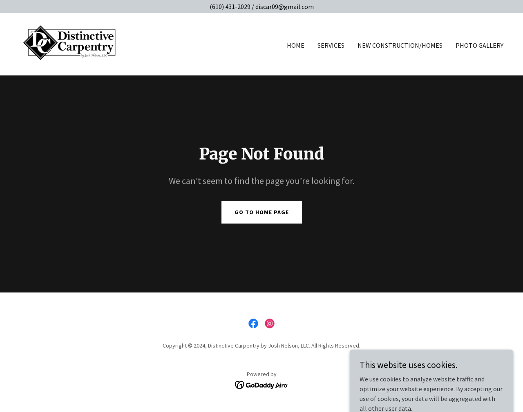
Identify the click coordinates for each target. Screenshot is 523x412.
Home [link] (295, 45)
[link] (70, 43)
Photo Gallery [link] (479, 45)
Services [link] (330, 45)
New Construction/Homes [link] (400, 45)
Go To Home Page (262, 212)
